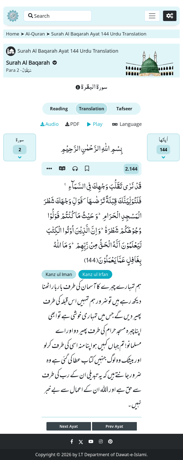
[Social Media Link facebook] (72, 441)
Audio (49, 124)
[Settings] (170, 16)
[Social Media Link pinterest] (110, 441)
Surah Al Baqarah (31, 62)
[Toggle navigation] (152, 16)
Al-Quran (35, 34)
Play (94, 124)
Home (12, 34)
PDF (72, 124)
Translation (91, 109)
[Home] (13, 16)
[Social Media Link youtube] (91, 441)
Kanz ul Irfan (95, 274)
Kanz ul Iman (59, 274)
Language (127, 124)
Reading (59, 109)
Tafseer (124, 109)
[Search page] (58, 16)
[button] (49, 169)
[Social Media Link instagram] (101, 441)
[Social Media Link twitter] (81, 441)
